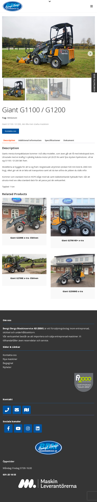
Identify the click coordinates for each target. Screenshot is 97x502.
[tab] (9, 140)
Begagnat (8, 363)
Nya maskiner (10, 359)
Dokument (69, 140)
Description (9, 140)
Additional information (29, 140)
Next (90, 53)
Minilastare (12, 117)
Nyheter (7, 367)
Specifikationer (52, 140)
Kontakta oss (10, 131)
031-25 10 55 (9, 474)
